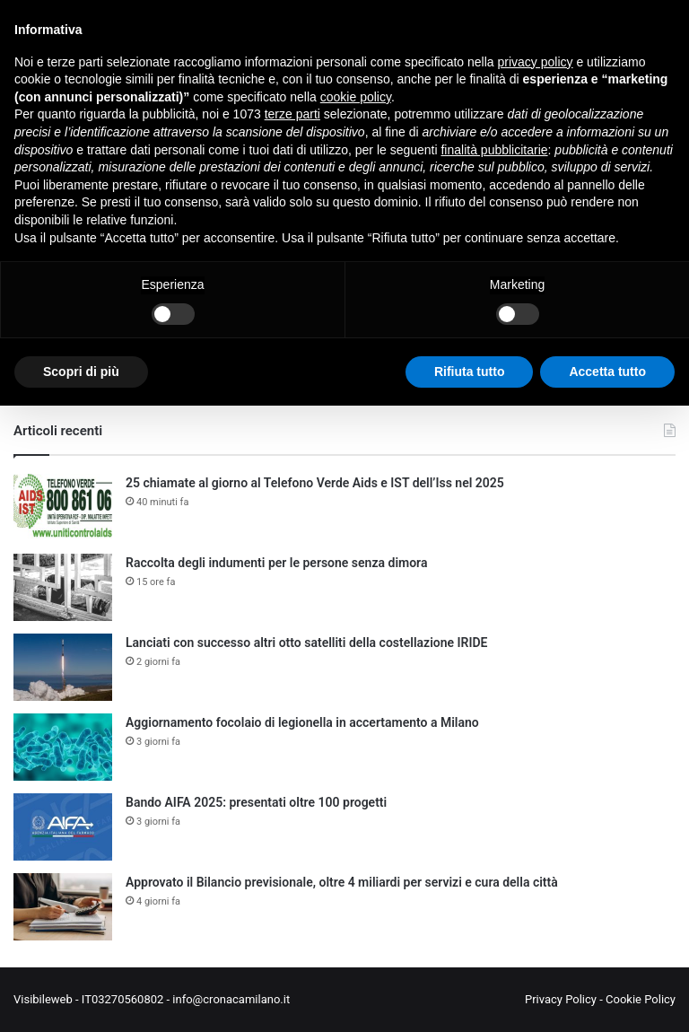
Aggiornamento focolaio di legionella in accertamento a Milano (302, 722)
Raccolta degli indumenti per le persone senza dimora (276, 562)
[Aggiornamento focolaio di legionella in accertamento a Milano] (62, 747)
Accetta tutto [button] (607, 371)
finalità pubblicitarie (493, 150)
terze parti (292, 114)
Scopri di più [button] (81, 371)
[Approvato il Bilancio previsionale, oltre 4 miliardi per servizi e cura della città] (62, 906)
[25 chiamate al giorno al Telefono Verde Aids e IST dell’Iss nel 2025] (62, 507)
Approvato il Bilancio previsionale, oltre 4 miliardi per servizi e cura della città (342, 882)
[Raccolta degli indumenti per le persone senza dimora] (62, 587)
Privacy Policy (561, 999)
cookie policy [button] (355, 97)
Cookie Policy (641, 999)
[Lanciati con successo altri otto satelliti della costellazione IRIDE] (62, 667)
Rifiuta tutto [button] (469, 371)
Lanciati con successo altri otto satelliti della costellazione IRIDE (306, 642)
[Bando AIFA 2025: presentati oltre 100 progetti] (62, 827)
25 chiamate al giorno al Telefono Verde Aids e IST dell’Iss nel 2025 (315, 483)
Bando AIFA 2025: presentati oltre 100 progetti (256, 802)
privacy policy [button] (535, 62)
